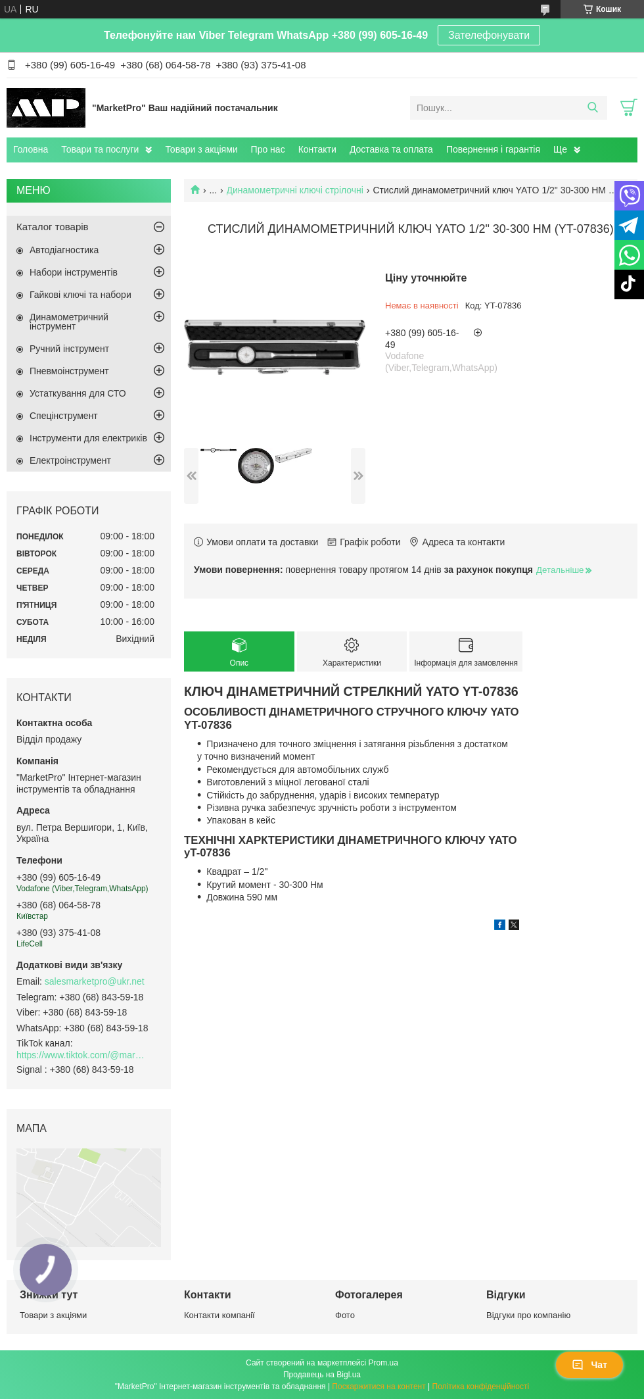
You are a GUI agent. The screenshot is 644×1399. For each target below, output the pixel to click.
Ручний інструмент (69, 348)
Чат (589, 1365)
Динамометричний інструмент (69, 321)
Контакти (317, 149)
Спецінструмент (64, 415)
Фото (345, 1315)
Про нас (268, 149)
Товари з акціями (201, 149)
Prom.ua (383, 1362)
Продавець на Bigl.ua (322, 1374)
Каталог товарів (52, 226)
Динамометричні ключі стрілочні (295, 190)
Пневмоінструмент (69, 371)
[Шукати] (592, 108)
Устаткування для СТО (78, 393)
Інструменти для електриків (88, 438)
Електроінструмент (70, 460)
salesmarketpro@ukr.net (95, 981)
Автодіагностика (64, 250)
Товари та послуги (100, 149)
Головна (30, 149)
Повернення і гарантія (493, 149)
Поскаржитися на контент (378, 1386)
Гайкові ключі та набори (80, 294)
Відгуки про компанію (528, 1315)
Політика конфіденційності (481, 1386)
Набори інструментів (74, 272)
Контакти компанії (219, 1315)
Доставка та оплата (391, 149)
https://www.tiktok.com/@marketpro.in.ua (82, 1055)
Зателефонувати (489, 35)
